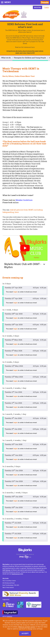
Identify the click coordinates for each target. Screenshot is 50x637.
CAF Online (6, 570)
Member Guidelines (24, 200)
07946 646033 (8, 587)
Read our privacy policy (26, 627)
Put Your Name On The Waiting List (24, 91)
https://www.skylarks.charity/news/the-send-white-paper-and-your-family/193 (25, 52)
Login (46, 7)
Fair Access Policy (22, 100)
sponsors (9, 616)
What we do (6, 58)
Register (37, 7)
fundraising (16, 574)
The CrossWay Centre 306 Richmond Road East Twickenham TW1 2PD (10, 582)
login (15, 292)
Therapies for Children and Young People (30, 58)
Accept (25, 633)
